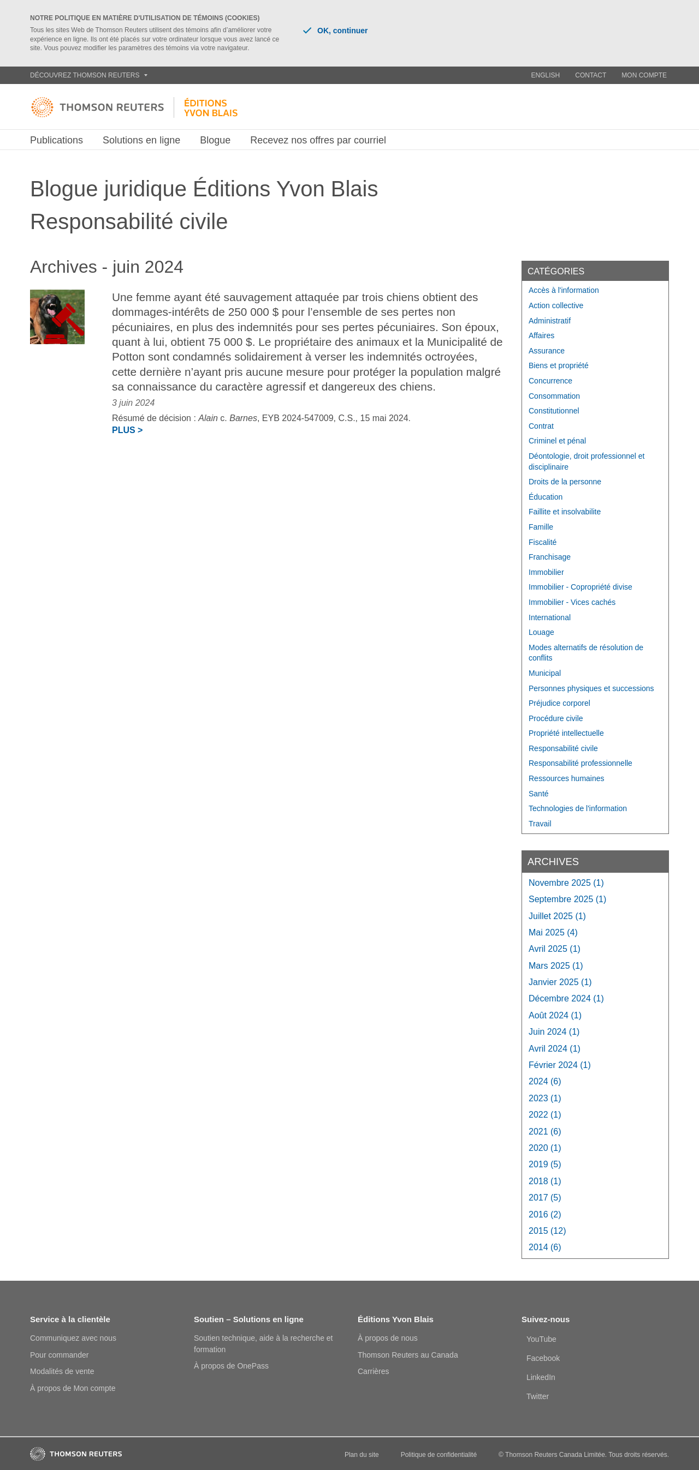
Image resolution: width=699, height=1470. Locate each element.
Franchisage (550, 557)
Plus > (127, 430)
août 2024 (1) (555, 1015)
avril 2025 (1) (554, 948)
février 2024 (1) (560, 1065)
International (550, 617)
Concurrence (550, 380)
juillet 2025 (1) (557, 916)
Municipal (545, 673)
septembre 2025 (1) (567, 899)
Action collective (556, 305)
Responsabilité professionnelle (580, 763)
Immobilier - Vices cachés (572, 602)
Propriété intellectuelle (566, 733)
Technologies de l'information (578, 808)
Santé (539, 793)
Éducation (545, 497)
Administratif (550, 320)
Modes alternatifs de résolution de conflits (586, 653)
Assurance (547, 350)
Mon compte (644, 75)
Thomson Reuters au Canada (408, 1355)
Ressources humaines (567, 778)
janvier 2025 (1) (560, 982)
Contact (590, 75)
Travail (540, 823)
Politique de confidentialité (439, 1455)
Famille (541, 527)
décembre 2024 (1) (566, 998)
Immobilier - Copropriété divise (580, 587)
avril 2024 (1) (554, 1048)
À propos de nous (388, 1338)
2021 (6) (545, 1131)
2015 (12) (547, 1230)
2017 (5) (545, 1197)
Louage (541, 632)
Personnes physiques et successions (591, 688)
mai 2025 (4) (553, 932)
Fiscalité (542, 542)
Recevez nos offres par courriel (318, 140)
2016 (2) (545, 1214)
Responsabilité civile (563, 748)
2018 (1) (545, 1181)
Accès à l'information (564, 290)
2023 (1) (545, 1098)
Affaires (541, 335)
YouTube (541, 1339)
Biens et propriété (559, 365)
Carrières (373, 1371)
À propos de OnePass (231, 1365)
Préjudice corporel (559, 703)
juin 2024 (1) (554, 1031)
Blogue (215, 140)
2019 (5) (545, 1164)
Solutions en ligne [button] (141, 140)
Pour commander (59, 1355)
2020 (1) (545, 1148)
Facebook (543, 1358)
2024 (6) (545, 1081)
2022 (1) (545, 1114)
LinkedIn (540, 1377)
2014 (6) (545, 1247)
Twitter (537, 1396)
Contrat (541, 426)
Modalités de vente (62, 1371)
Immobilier (546, 572)
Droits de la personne (565, 481)
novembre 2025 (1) (566, 882)
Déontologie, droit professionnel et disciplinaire (586, 461)
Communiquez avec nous (73, 1338)
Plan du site (362, 1455)
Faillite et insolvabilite (565, 511)
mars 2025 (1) (556, 965)
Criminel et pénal (557, 440)
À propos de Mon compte (72, 1388)
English (545, 75)
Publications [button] (56, 140)
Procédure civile (556, 718)
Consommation (554, 396)
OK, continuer (335, 30)
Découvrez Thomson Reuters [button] (88, 75)
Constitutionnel (554, 410)
